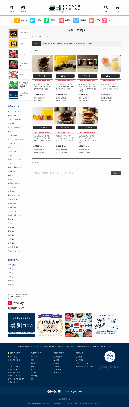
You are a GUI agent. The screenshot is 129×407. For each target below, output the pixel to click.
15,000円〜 (11, 285)
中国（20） (11, 239)
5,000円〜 (11, 273)
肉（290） (11, 123)
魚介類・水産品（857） (15, 127)
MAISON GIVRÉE (39, 100)
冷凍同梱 (79, 20)
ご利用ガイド (12, 363)
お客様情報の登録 (14, 360)
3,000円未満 (12, 265)
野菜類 (49, 20)
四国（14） (11, 243)
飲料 (32, 379)
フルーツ (20, 20)
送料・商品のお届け (14, 372)
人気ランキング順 (49, 43)
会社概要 (79, 357)
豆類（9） (11, 131)
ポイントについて (14, 376)
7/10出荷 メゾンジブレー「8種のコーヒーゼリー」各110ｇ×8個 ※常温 (42, 86)
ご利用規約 (80, 360)
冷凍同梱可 (34, 376)
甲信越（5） (12, 223)
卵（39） (11, 155)
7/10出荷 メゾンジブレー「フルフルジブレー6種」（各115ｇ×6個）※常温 (42, 138)
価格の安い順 (68, 43)
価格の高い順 (80, 43)
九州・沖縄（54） (13, 247)
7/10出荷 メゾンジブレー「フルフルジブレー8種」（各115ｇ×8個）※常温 (110, 86)
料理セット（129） (14, 147)
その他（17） (12, 151)
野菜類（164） (12, 115)
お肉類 (64, 20)
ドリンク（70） (13, 143)
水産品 (35, 20)
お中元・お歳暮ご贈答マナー (17, 379)
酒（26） (11, 163)
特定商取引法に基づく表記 (85, 366)
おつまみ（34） (13, 203)
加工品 (94, 20)
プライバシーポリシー (83, 363)
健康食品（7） (12, 171)
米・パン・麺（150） (14, 111)
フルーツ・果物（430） (15, 119)
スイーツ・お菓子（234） (16, 139)
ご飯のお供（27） (13, 199)
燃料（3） (11, 175)
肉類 (32, 366)
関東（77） (11, 219)
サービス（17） (13, 187)
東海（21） (11, 227)
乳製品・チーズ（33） (15, 159)
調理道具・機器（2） (14, 183)
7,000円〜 (11, 277)
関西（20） (11, 231)
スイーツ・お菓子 (37, 37)
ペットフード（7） (14, 211)
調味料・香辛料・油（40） (16, 167)
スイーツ (108, 20)
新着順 (59, 43)
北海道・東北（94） (14, 215)
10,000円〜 (11, 281)
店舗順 (89, 43)
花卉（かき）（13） (14, 195)
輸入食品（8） (12, 207)
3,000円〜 (11, 269)
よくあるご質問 (13, 366)
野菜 (32, 360)
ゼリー (49, 37)
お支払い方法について (15, 369)
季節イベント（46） (14, 251)
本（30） (11, 179)
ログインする (12, 357)
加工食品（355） (13, 135)
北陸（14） (11, 235)
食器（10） (11, 191)
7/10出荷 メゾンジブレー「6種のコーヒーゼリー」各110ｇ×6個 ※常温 (65, 86)
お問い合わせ (12, 382)
